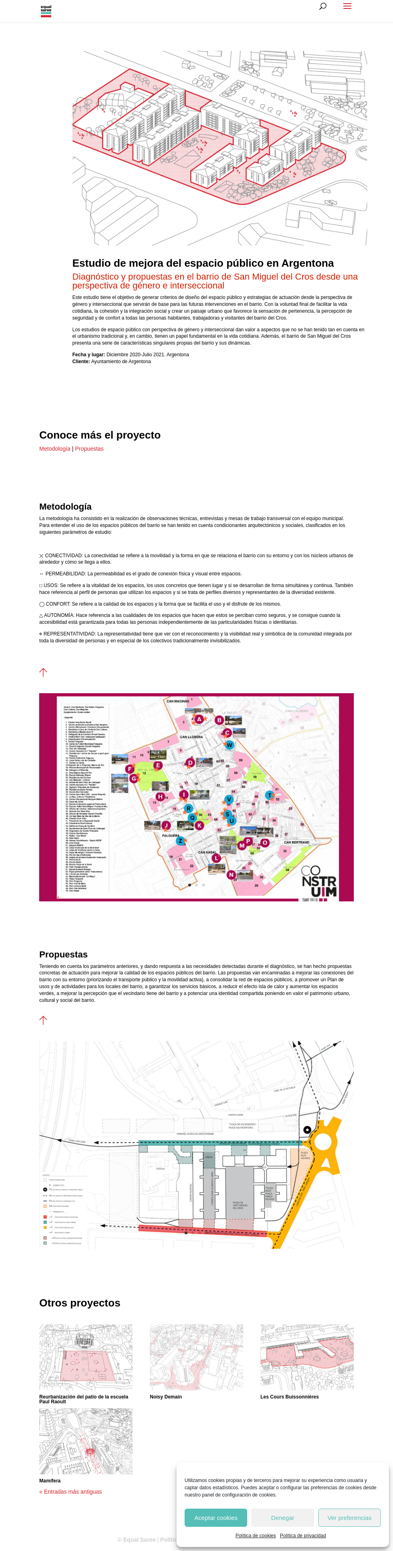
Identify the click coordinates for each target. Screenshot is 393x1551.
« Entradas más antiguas (70, 1491)
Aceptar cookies (215, 1517)
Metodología (54, 448)
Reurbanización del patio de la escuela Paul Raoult (83, 1399)
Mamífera (50, 1481)
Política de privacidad (303, 1535)
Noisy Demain (166, 1397)
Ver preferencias (350, 1517)
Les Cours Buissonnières (290, 1397)
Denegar (282, 1517)
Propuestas (89, 448)
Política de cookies (255, 1535)
